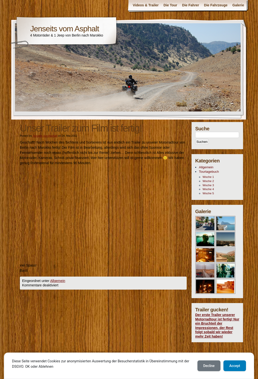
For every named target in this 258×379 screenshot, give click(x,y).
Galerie (238, 5)
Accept (234, 366)
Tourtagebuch (209, 171)
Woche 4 (208, 189)
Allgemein (57, 281)
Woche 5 (208, 193)
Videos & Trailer (146, 5)
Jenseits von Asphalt (45, 135)
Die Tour (170, 5)
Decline (209, 366)
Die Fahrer (190, 5)
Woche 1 (208, 177)
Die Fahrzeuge (216, 5)
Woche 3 (208, 185)
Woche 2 (208, 181)
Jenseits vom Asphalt (64, 28)
